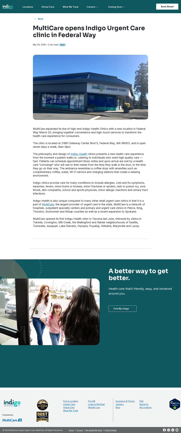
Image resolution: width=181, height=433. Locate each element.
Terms (71, 430)
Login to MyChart (96, 404)
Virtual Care (47, 7)
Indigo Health (79, 154)
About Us (143, 404)
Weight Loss (94, 407)
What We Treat (70, 7)
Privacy (80, 430)
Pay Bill (91, 401)
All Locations (145, 407)
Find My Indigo (121, 308)
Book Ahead (167, 6)
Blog (118, 407)
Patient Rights (111, 430)
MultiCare (48, 204)
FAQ (141, 401)
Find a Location (70, 401)
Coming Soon (115, 7)
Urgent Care (69, 404)
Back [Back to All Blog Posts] (40, 19)
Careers (91, 7)
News (62, 45)
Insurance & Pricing (125, 401)
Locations (28, 7)
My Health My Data (94, 430)
